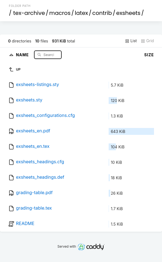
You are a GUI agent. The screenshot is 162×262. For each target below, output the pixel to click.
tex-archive (29, 13)
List (131, 40)
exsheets (128, 13)
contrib (102, 13)
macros (59, 13)
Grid (147, 40)
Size (149, 54)
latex (81, 13)
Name (23, 54)
